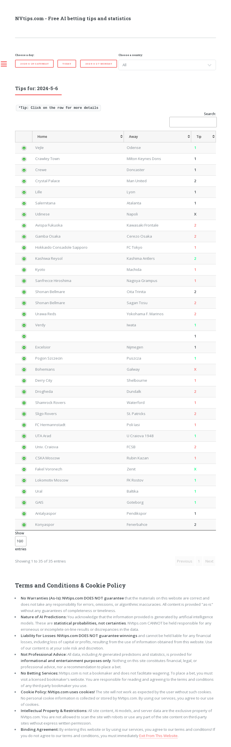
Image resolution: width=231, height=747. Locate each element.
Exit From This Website (158, 735)
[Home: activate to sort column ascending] (78, 137)
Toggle (7, 64)
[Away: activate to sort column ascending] (157, 137)
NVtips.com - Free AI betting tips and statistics (73, 18)
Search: (192, 119)
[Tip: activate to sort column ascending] (203, 137)
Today (67, 63)
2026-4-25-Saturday (34, 63)
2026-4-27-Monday (98, 63)
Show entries (20, 541)
